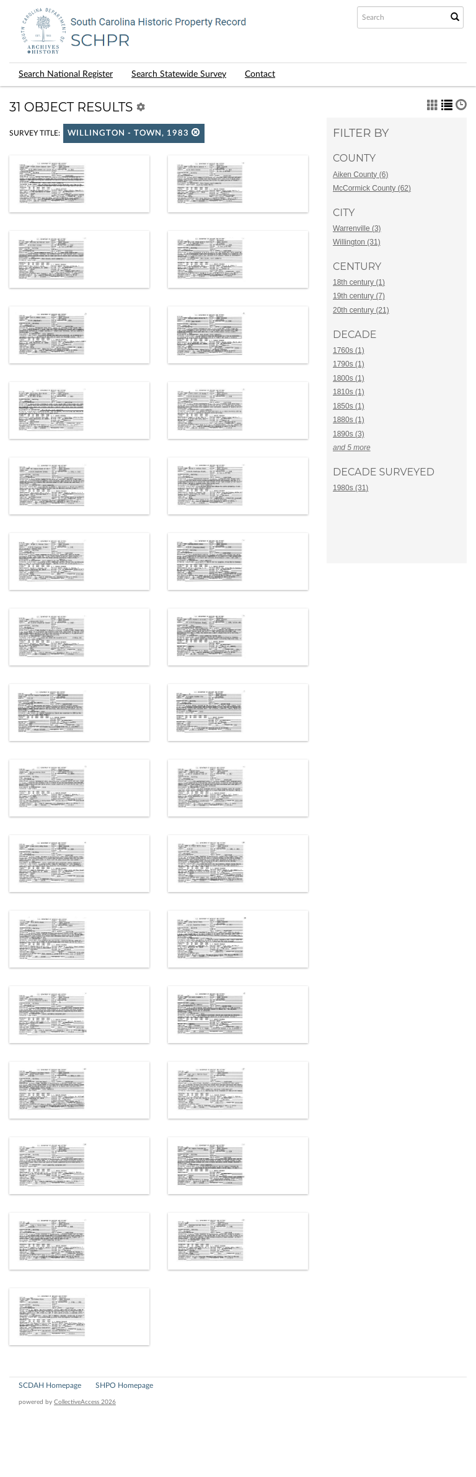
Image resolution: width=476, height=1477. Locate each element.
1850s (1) (348, 406)
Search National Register (66, 74)
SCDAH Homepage (50, 1385)
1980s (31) (350, 487)
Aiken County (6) (360, 174)
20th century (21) (361, 310)
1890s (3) (348, 434)
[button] (196, 132)
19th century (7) (359, 296)
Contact (260, 74)
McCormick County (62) (372, 188)
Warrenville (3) (357, 228)
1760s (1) (348, 350)
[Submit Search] (455, 17)
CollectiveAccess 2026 (85, 1402)
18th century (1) (359, 282)
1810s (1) (348, 392)
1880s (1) (348, 419)
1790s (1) (348, 364)
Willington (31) (357, 242)
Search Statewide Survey (178, 74)
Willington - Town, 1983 (134, 132)
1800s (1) (348, 378)
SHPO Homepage (124, 1385)
